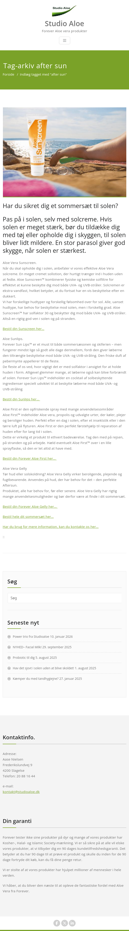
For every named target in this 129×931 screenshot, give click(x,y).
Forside (8, 74)
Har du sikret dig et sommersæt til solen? (60, 206)
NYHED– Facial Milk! (27, 647)
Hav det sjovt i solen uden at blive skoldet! (43, 668)
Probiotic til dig (24, 657)
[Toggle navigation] (64, 40)
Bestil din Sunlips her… (21, 399)
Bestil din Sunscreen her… (23, 328)
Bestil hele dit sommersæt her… (28, 516)
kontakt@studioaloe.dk (21, 791)
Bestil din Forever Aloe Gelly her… (30, 506)
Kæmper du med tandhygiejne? (36, 678)
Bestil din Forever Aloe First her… (30, 458)
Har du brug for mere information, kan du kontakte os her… (50, 526)
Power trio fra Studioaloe (31, 636)
